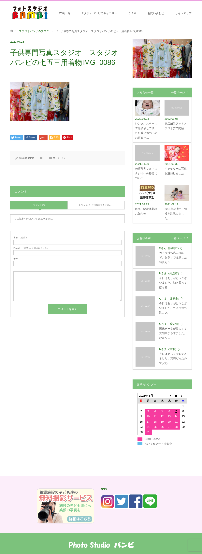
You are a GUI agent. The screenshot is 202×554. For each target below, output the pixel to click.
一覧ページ (178, 92)
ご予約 (132, 13)
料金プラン (41, 13)
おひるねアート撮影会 (158, 443)
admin (31, 158)
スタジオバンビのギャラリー (99, 13)
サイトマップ (183, 13)
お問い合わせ (156, 13)
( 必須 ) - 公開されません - (30, 248)
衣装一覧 (64, 13)
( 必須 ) (20, 237)
